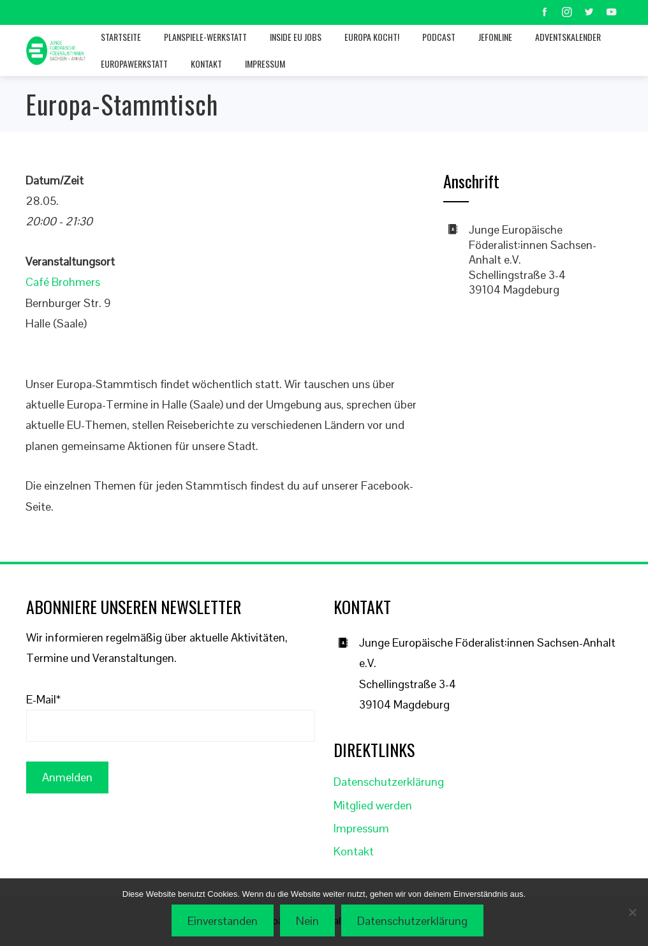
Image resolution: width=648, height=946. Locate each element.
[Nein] (632, 912)
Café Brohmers (63, 281)
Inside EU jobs (295, 36)
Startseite (121, 36)
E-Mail (43, 699)
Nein (307, 920)
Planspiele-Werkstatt (205, 36)
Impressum (265, 63)
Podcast (438, 36)
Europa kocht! (371, 36)
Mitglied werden (373, 805)
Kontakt (206, 63)
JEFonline (495, 36)
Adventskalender (568, 36)
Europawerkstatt (134, 63)
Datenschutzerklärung (389, 781)
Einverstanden (223, 920)
